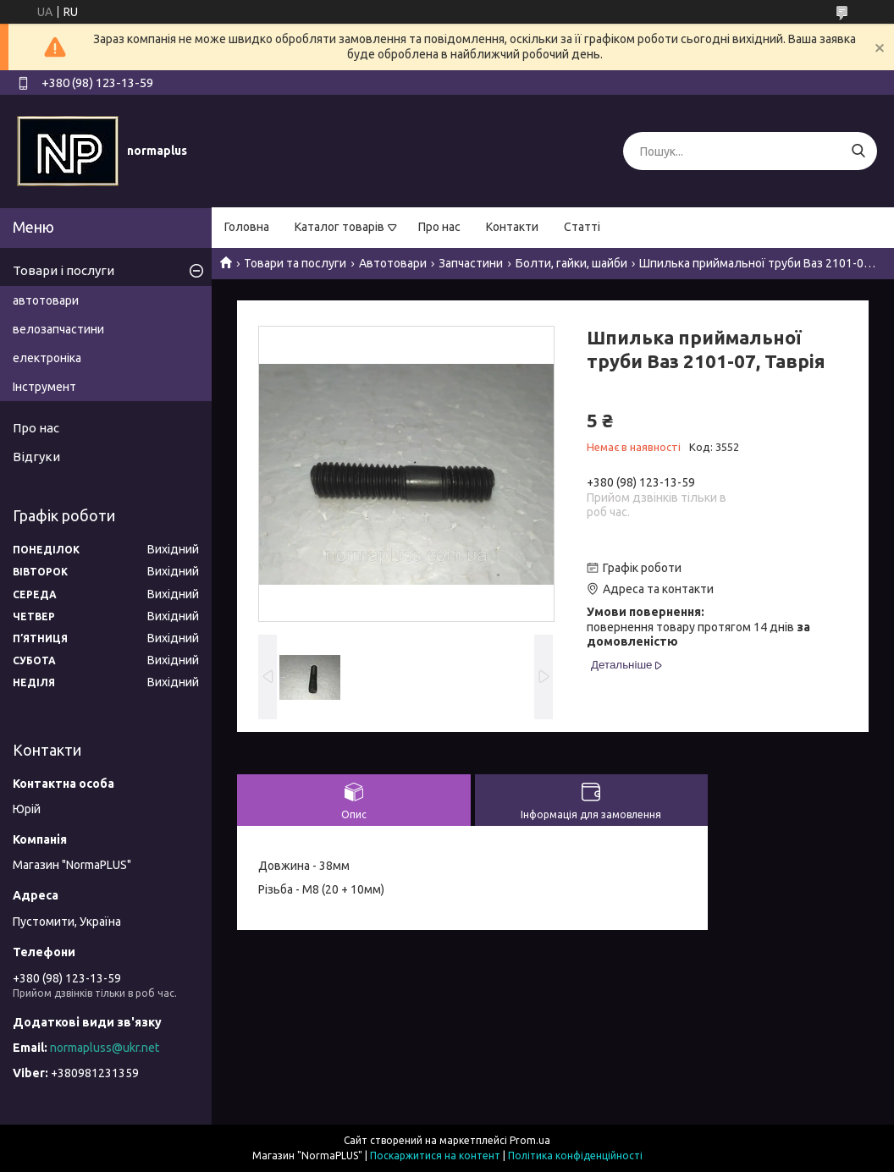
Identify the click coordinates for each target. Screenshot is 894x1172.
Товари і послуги (63, 270)
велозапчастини (58, 329)
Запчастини (471, 263)
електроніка (47, 358)
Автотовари (393, 263)
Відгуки (36, 456)
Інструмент (44, 386)
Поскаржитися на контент (435, 1155)
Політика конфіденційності (575, 1155)
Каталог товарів (339, 227)
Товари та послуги (295, 263)
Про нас (439, 227)
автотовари (46, 300)
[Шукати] (858, 151)
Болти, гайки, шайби (571, 263)
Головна (246, 227)
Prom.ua (530, 1140)
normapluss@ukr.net (104, 1047)
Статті (582, 227)
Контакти (512, 227)
